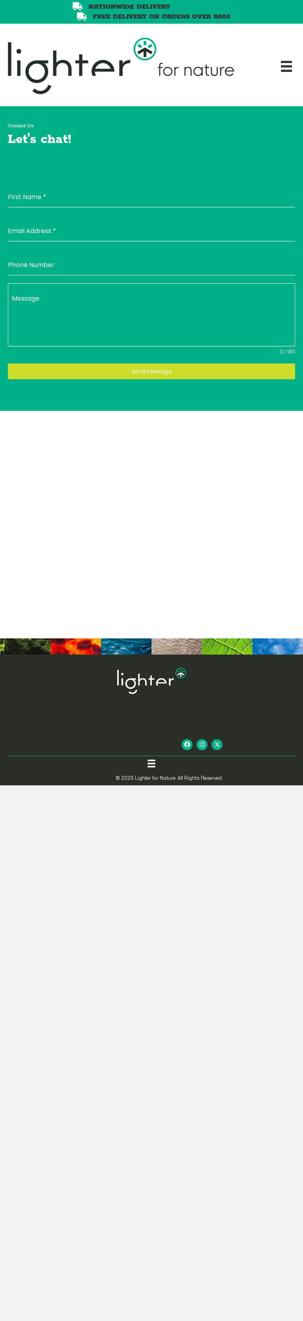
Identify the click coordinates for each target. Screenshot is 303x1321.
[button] (187, 744)
